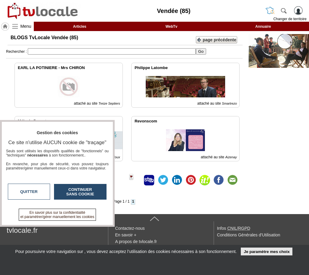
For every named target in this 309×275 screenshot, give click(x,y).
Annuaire (263, 26)
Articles (79, 26)
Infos (233, 228)
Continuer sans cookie (80, 191)
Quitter (29, 191)
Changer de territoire (290, 19)
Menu (26, 26)
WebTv (171, 26)
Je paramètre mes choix (267, 251)
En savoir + (125, 234)
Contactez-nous (130, 228)
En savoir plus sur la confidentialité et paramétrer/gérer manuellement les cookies (57, 214)
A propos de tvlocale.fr (136, 241)
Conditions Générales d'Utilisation (248, 234)
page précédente (216, 39)
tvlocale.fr (22, 230)
